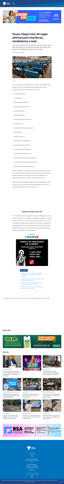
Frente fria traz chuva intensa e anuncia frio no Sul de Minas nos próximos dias (32, 409)
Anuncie (32, 447)
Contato (32, 449)
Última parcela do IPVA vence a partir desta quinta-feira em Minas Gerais (31, 388)
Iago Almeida (15, 52)
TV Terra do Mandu (32, 446)
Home (32, 444)
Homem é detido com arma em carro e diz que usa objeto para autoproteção (51, 409)
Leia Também (24, 264)
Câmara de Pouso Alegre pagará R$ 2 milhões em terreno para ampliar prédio (51, 388)
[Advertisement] (32, 200)
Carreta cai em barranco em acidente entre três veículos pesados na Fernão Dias (10, 409)
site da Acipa (17, 184)
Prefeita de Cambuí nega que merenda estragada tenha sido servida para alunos (11, 388)
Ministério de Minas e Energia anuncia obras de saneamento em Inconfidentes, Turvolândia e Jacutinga (12, 366)
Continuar (61, 481)
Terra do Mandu (44, 478)
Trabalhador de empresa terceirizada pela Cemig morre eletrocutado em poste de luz (51, 365)
